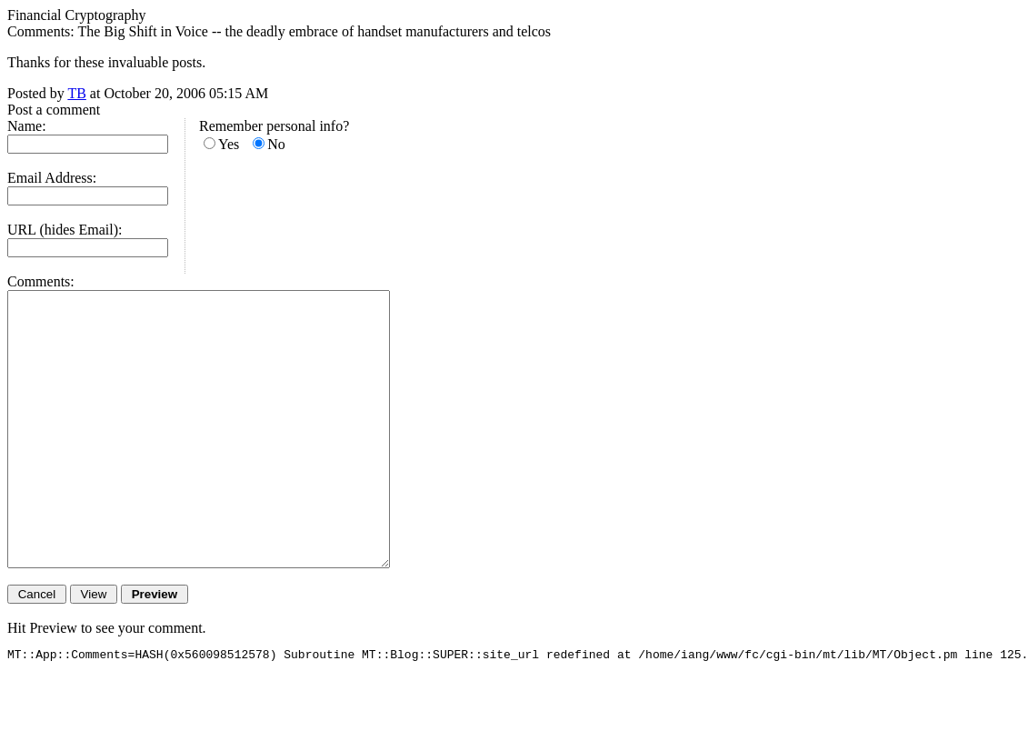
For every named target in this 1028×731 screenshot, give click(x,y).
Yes (228, 144)
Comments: (41, 281)
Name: (26, 126)
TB (76, 93)
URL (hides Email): (65, 229)
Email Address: (51, 177)
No (276, 144)
